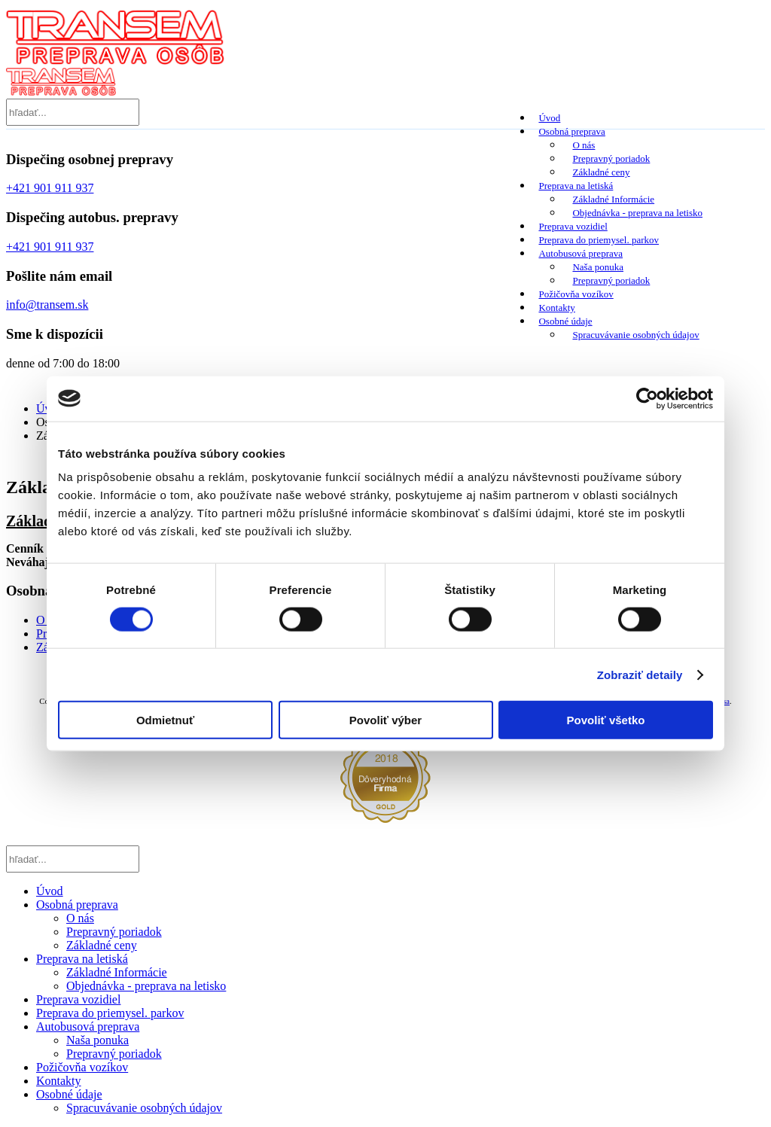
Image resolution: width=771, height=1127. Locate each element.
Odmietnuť (165, 720)
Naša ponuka (597, 267)
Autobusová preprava (580, 253)
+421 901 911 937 (49, 187)
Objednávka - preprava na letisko (637, 212)
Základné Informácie (613, 199)
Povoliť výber (385, 720)
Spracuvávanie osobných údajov (635, 334)
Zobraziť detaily (640, 674)
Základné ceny (600, 172)
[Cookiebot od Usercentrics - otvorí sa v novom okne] (647, 398)
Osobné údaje (564, 321)
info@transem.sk (47, 304)
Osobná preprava (571, 131)
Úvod (548, 117)
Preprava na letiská (575, 185)
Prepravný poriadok (611, 158)
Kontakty (555, 307)
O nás (583, 145)
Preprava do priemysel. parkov (598, 239)
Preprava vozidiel (572, 226)
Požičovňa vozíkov (575, 294)
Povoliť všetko (606, 720)
